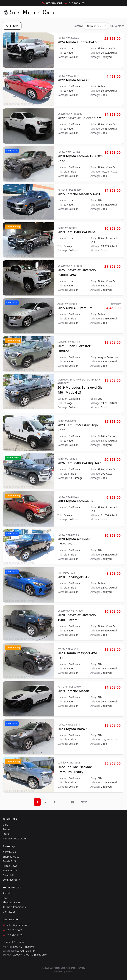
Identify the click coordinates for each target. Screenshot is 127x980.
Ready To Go (10, 861)
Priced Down (10, 865)
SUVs (6, 834)
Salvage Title (10, 870)
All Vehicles (9, 852)
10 (72, 802)
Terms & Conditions (14, 907)
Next (85, 802)
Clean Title (9, 875)
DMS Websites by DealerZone (63, 972)
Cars (5, 824)
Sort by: (78, 26)
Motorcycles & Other (15, 838)
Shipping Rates (11, 902)
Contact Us (9, 911)
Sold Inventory (11, 879)
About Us (8, 893)
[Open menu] (120, 12)
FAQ (5, 897)
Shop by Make (11, 856)
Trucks (6, 829)
